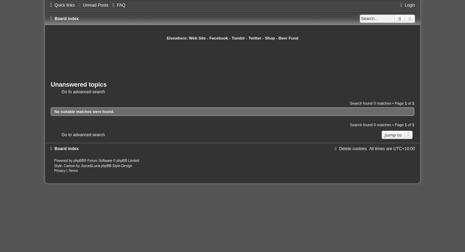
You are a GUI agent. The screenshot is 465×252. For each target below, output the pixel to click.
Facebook (218, 38)
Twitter (255, 38)
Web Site (197, 38)
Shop (270, 38)
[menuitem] (92, 5)
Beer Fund (288, 38)
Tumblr (238, 38)
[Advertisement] (232, 60)
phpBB (79, 161)
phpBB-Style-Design (116, 166)
